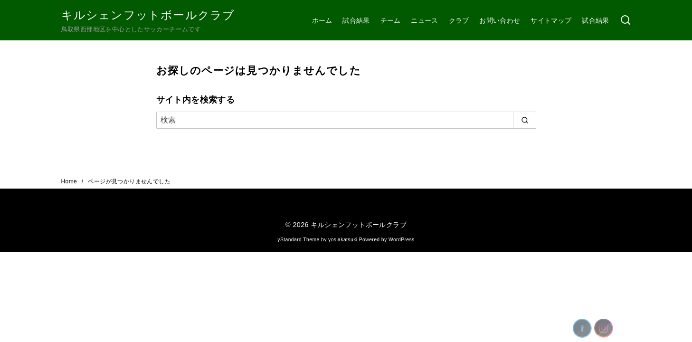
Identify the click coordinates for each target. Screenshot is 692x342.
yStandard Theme (298, 239)
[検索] (625, 20)
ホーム (322, 20)
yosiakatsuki (342, 239)
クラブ (459, 20)
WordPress (402, 239)
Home (70, 181)
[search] (524, 120)
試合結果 (356, 20)
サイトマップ (551, 20)
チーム (390, 20)
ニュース (424, 20)
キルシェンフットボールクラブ (148, 15)
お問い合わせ (499, 20)
